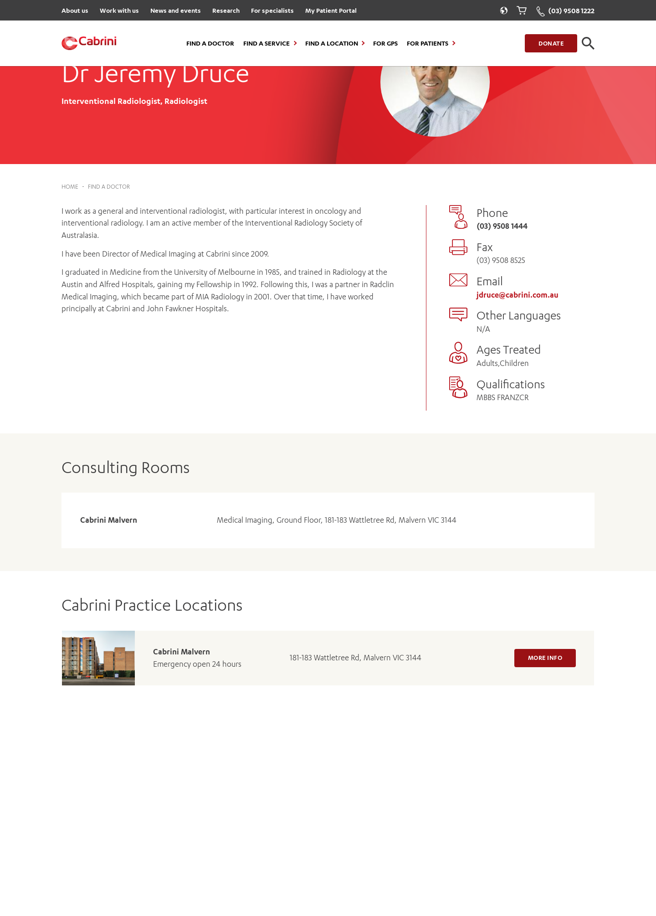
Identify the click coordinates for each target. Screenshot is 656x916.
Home (70, 186)
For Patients (427, 43)
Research (226, 10)
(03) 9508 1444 (502, 226)
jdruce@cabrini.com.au (518, 294)
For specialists (272, 10)
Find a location (331, 43)
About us (75, 10)
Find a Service (266, 43)
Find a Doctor (210, 43)
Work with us (119, 10)
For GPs (385, 43)
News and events (175, 10)
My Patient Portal (331, 10)
